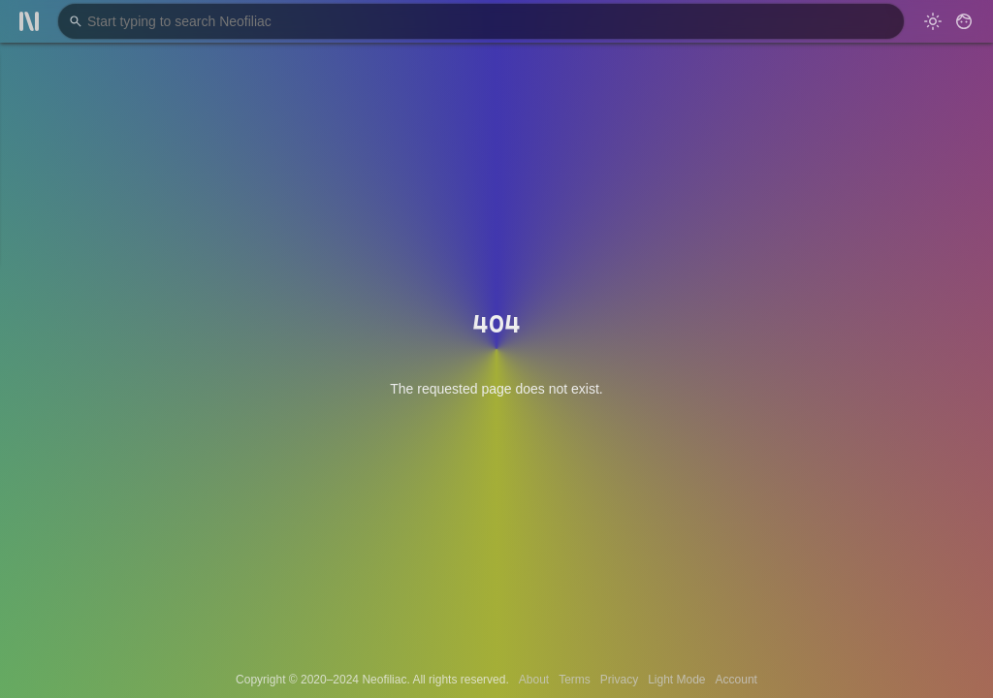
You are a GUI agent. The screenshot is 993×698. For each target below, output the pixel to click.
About (534, 679)
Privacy (619, 679)
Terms (575, 679)
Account (736, 679)
